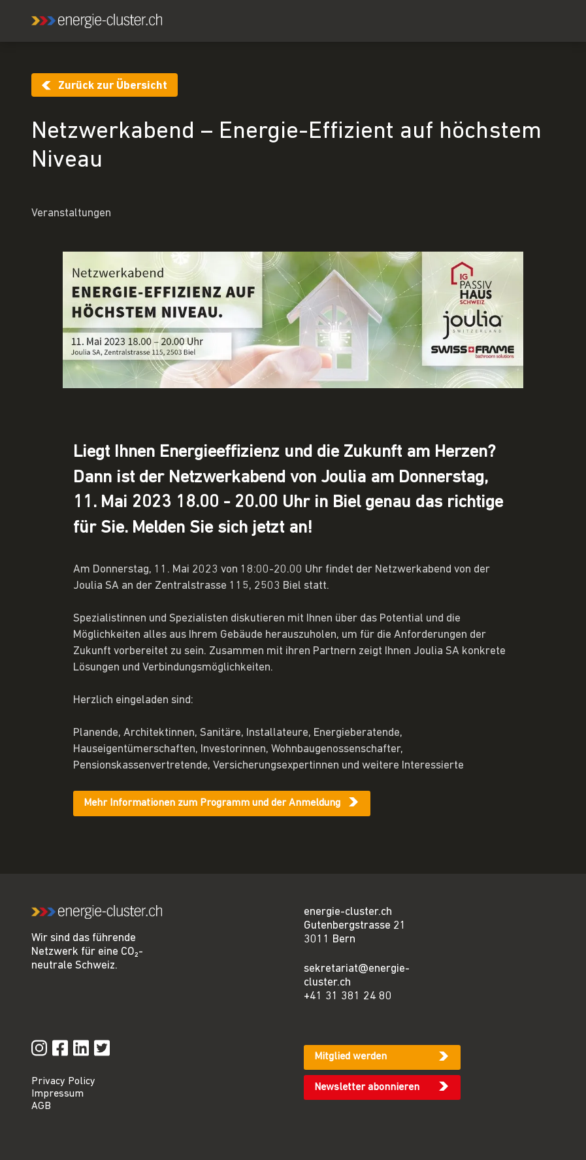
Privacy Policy (63, 1081)
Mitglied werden (350, 1057)
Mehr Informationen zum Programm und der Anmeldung (212, 803)
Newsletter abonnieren (366, 1087)
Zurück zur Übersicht (112, 85)
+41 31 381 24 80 (348, 996)
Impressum (57, 1094)
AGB (41, 1106)
